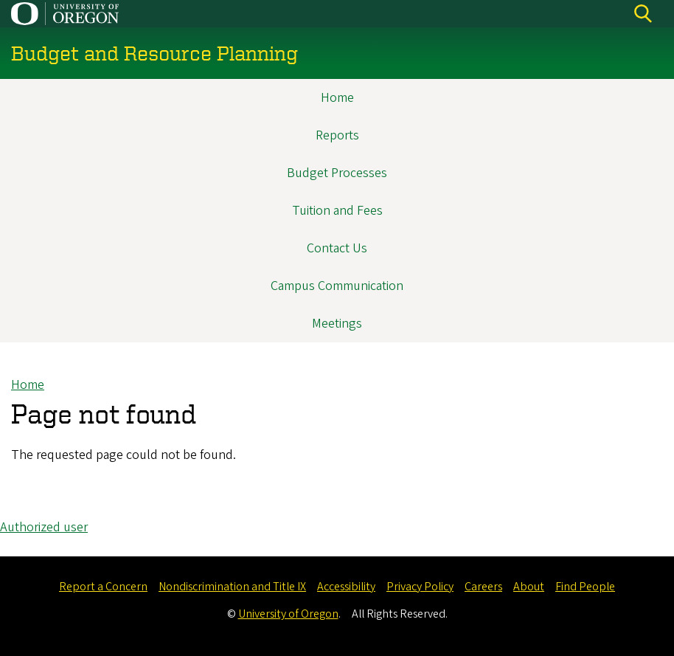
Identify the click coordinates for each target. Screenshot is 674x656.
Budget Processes (337, 173)
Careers (483, 587)
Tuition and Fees (337, 210)
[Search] (642, 13)
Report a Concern (103, 587)
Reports (337, 135)
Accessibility (346, 587)
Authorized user (44, 527)
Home (337, 98)
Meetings (337, 323)
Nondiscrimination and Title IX (232, 587)
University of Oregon (288, 614)
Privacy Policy (420, 587)
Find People (585, 587)
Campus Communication (337, 286)
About (528, 587)
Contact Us (337, 248)
